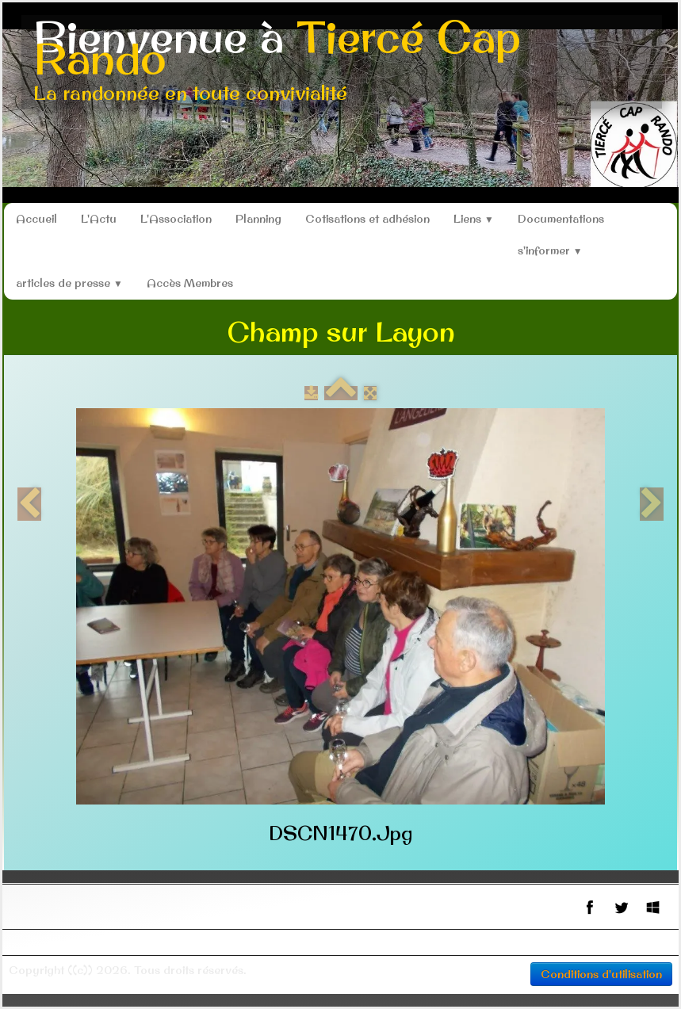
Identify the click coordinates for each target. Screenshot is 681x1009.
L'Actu (99, 219)
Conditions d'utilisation (601, 974)
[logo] (341, 62)
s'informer (550, 250)
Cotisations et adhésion (367, 219)
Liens (473, 219)
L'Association (176, 219)
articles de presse (69, 283)
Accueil (36, 219)
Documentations (561, 219)
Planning (258, 219)
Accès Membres (190, 283)
